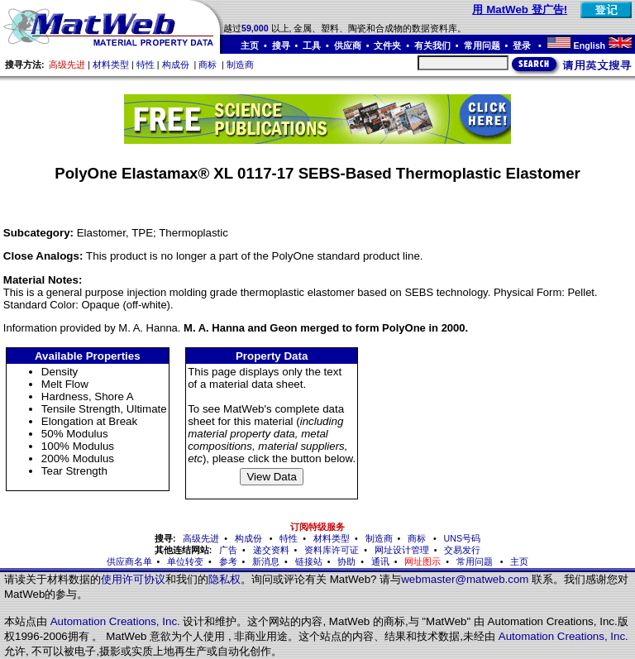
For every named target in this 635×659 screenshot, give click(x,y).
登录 (523, 45)
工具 (312, 45)
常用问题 (482, 45)
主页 (250, 45)
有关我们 (432, 45)
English (590, 45)
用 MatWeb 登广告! (519, 9)
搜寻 (281, 45)
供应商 (347, 45)
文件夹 (387, 45)
